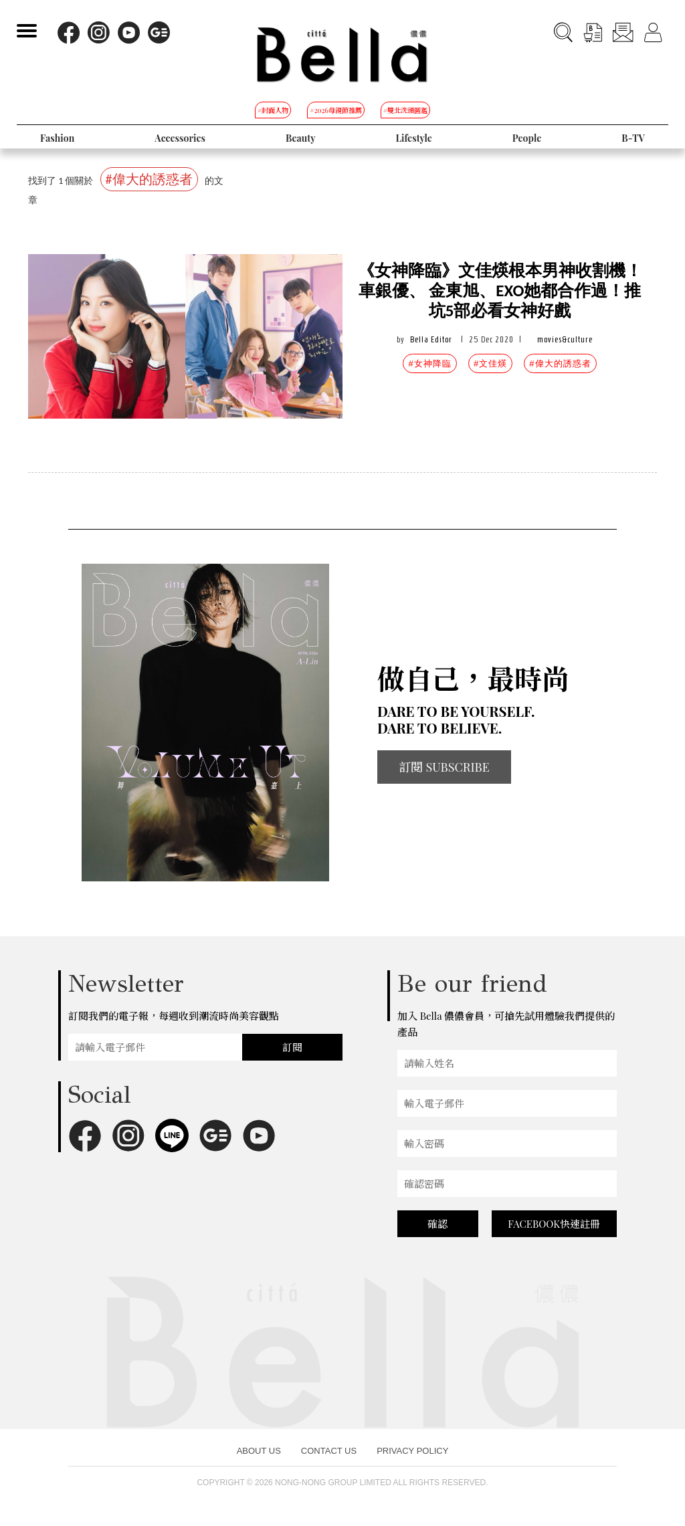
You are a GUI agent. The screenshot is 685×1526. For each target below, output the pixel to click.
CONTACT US (329, 1451)
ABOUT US (259, 1451)
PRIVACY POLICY (412, 1451)
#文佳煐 (490, 363)
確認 (437, 1223)
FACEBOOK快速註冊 (554, 1223)
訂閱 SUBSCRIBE (444, 767)
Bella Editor (431, 339)
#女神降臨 (429, 363)
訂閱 (292, 1047)
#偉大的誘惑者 (560, 363)
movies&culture (565, 339)
